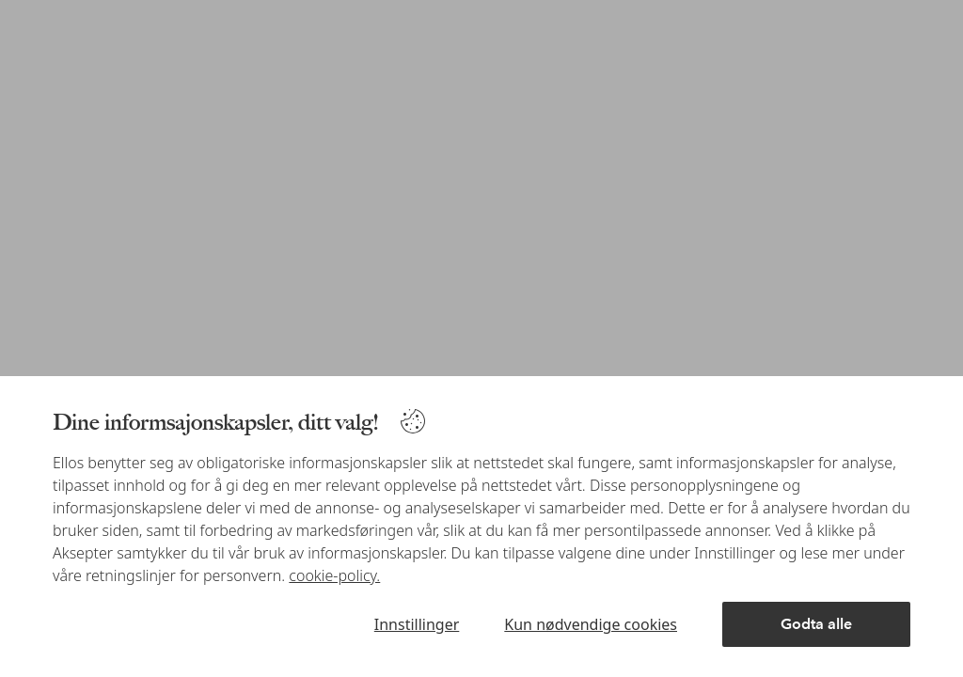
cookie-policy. (334, 575)
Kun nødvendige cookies (590, 624)
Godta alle (816, 624)
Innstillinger (417, 624)
